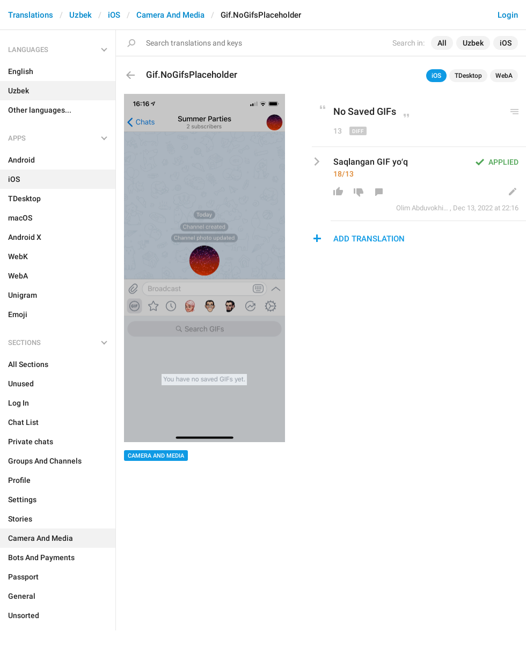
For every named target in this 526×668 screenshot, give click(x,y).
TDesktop (468, 75)
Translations (30, 15)
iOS (114, 15)
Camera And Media (170, 15)
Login (508, 15)
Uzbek (80, 15)
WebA (504, 75)
